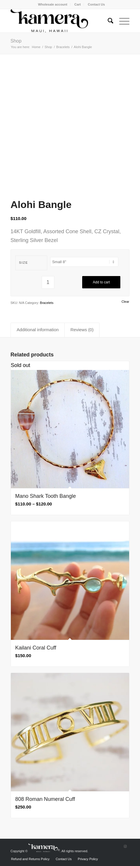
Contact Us (96, 4)
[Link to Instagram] (125, 846)
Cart (77, 4)
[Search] (107, 21)
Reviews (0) (82, 329)
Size (23, 262)
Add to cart (101, 282)
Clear (125, 301)
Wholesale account (53, 4)
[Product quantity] (48, 282)
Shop (16, 40)
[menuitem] (53, 4)
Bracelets (46, 303)
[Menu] (121, 21)
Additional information (38, 329)
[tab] (38, 330)
